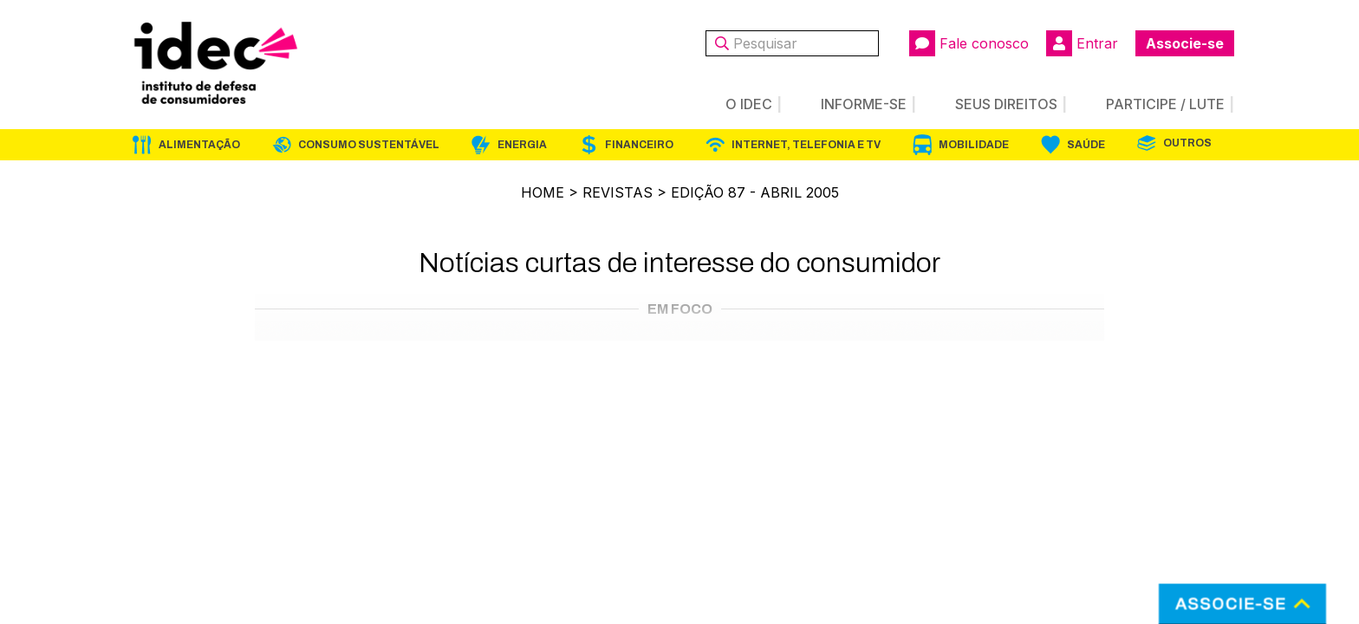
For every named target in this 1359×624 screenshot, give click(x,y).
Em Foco (679, 309)
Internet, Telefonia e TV (806, 145)
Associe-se (1185, 43)
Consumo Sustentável (368, 145)
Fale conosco (969, 43)
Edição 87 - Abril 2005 (755, 192)
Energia (522, 145)
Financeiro (639, 145)
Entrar (1082, 43)
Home (542, 192)
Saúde (1086, 145)
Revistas (617, 192)
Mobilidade (974, 145)
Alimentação (199, 145)
